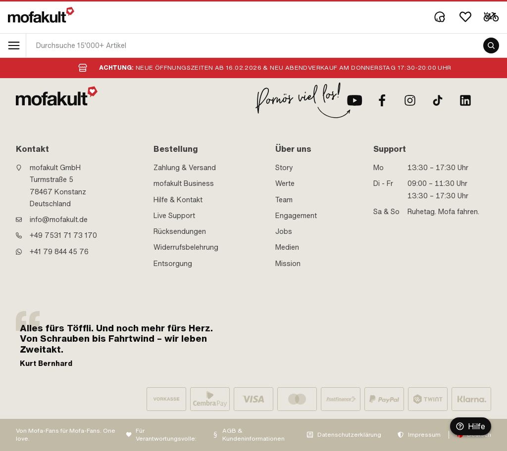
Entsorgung (172, 264)
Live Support (174, 216)
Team (284, 200)
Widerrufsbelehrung (185, 247)
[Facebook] (382, 100)
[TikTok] (438, 100)
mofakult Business (183, 183)
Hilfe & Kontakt (178, 200)
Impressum (424, 435)
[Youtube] (354, 100)
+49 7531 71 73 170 (63, 235)
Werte (285, 183)
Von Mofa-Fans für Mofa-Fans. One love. (65, 435)
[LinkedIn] (465, 100)
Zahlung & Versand (184, 168)
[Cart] (491, 17)
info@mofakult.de (59, 220)
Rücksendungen (179, 231)
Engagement (296, 216)
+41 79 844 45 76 (59, 252)
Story (284, 168)
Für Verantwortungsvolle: (166, 435)
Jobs (283, 231)
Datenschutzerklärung (349, 435)
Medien (287, 247)
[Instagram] (410, 100)
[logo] (41, 15)
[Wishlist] (465, 17)
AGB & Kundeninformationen (253, 435)
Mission (288, 264)
